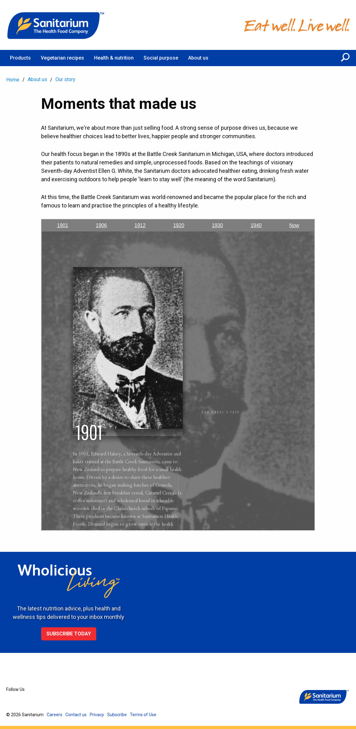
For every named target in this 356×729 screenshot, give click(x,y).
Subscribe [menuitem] (117, 714)
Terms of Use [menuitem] (143, 714)
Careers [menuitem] (54, 714)
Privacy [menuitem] (97, 714)
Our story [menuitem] (65, 79)
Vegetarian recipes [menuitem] (62, 58)
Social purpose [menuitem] (161, 58)
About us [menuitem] (198, 58)
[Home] (56, 25)
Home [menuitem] (12, 80)
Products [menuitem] (20, 58)
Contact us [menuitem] (76, 714)
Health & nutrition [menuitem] (114, 58)
